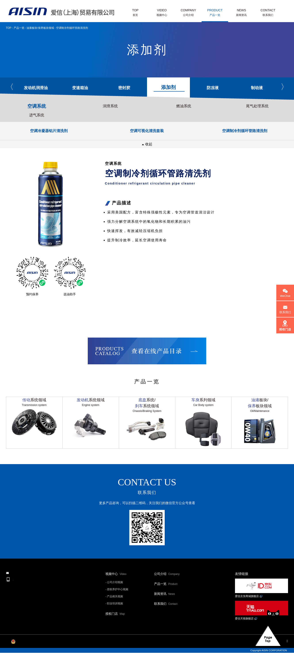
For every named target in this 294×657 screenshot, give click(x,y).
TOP (135, 12)
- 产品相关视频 (114, 605)
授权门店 (115, 622)
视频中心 (115, 582)
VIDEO (162, 12)
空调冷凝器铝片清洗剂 (49, 131)
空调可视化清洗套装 (147, 131)
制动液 (257, 88)
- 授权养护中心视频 (116, 597)
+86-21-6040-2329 (34, 598)
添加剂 (169, 88)
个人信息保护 (259, 649)
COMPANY (188, 12)
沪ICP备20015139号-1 (18, 649)
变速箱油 (80, 88)
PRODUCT (215, 12)
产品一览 (19, 27)
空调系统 (36, 106)
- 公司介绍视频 (114, 590)
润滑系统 (110, 106)
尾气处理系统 (257, 106)
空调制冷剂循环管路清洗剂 (244, 131)
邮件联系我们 (31, 586)
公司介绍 (166, 582)
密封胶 (124, 88)
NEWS (241, 12)
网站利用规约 (236, 649)
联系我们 (165, 612)
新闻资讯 (164, 602)
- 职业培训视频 (114, 612)
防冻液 (213, 88)
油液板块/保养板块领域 (40, 27)
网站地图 (279, 649)
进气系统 (36, 115)
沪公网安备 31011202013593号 (55, 649)
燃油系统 (183, 106)
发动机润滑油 (36, 88)
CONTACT (268, 12)
